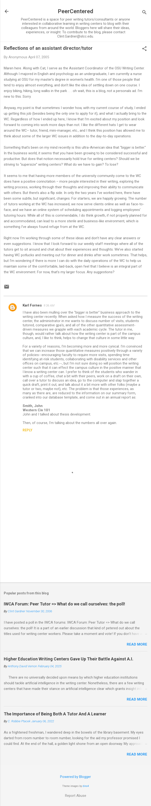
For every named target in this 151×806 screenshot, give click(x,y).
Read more (137, 644)
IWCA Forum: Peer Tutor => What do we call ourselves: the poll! (64, 603)
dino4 (86, 786)
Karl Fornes (32, 305)
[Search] (144, 13)
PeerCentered (75, 11)
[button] (144, 49)
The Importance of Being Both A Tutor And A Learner (55, 713)
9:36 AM (49, 305)
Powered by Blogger (75, 777)
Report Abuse (75, 795)
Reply (27, 430)
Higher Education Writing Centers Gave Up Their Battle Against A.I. (68, 658)
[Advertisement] (75, 542)
